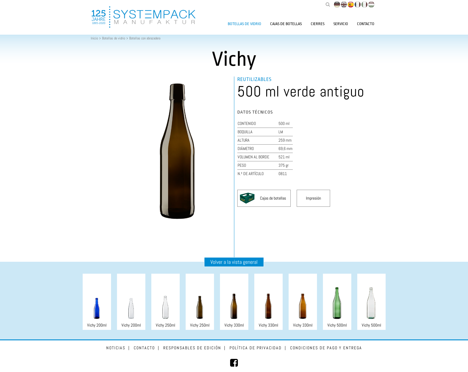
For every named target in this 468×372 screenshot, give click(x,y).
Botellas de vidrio (244, 24)
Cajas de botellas (286, 24)
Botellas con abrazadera (144, 38)
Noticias (115, 347)
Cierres (317, 24)
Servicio (340, 24)
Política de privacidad (256, 347)
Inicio (94, 38)
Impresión (313, 198)
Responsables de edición (192, 347)
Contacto (365, 24)
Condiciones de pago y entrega (326, 347)
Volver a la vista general (234, 261)
